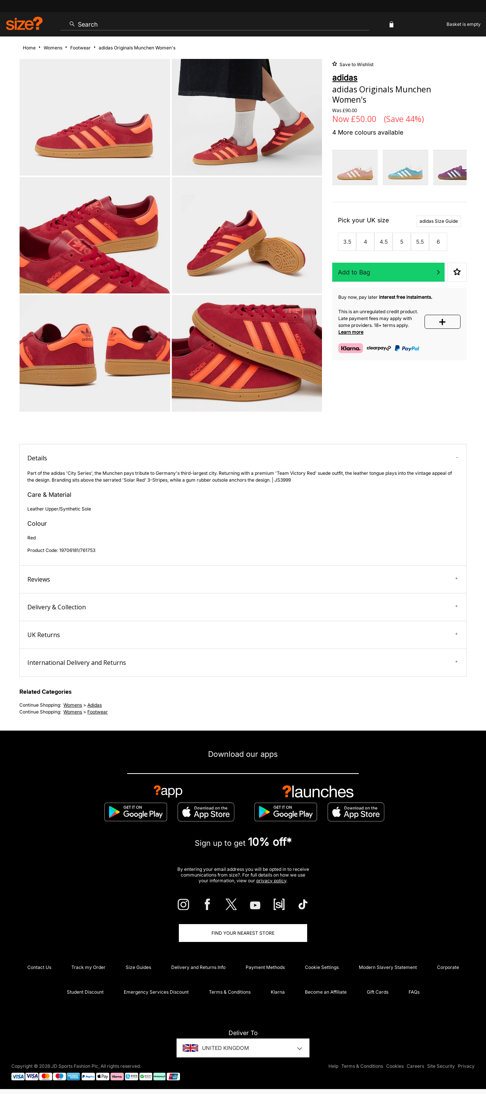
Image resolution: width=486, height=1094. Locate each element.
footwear (97, 712)
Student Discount (85, 992)
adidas (94, 705)
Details (242, 458)
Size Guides (138, 967)
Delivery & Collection (242, 607)
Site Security (441, 1066)
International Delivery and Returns (242, 662)
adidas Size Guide (439, 221)
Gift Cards (377, 992)
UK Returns (242, 635)
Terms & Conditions (230, 992)
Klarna (278, 992)
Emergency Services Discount (156, 992)
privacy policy (271, 880)
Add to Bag (354, 272)
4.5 (384, 241)
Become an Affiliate (326, 992)
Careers (415, 1066)
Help (333, 1066)
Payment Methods (265, 967)
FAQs (414, 992)
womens (72, 705)
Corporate (448, 967)
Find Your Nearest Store (243, 933)
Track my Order (88, 967)
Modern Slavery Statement (388, 967)
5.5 (420, 241)
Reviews (242, 579)
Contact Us (39, 967)
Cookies (395, 1066)
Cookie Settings (322, 967)
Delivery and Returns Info (198, 967)
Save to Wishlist (356, 64)
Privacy (466, 1066)
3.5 (347, 241)
